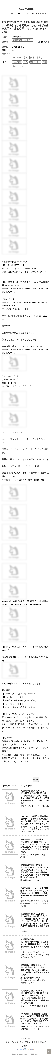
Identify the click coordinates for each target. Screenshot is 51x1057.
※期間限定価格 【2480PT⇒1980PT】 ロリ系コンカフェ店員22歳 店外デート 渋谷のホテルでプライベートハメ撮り (34, 944)
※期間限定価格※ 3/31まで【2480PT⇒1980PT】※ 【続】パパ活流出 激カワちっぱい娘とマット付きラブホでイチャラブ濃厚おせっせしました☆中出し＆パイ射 (34, 796)
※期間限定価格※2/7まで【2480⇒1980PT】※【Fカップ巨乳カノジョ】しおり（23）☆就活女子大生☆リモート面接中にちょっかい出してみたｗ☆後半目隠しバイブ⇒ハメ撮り (34, 871)
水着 (45, 62)
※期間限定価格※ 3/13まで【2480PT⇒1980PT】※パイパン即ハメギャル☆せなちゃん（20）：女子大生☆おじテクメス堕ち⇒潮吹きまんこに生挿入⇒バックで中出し (34, 996)
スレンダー (35, 62)
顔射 (21, 66)
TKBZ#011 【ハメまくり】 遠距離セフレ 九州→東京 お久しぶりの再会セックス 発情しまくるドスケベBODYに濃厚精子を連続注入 (34, 893)
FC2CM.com (25, 9)
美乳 (32, 57)
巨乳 (26, 62)
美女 (15, 66)
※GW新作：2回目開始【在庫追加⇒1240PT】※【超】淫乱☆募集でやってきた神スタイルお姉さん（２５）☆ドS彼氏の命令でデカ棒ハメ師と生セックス (34, 1019)
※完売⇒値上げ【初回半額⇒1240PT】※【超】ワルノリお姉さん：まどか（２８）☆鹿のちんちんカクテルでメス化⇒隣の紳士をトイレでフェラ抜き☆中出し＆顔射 (34, 845)
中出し (40, 57)
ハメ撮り (17, 57)
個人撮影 (17, 62)
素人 (26, 57)
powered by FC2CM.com (29, 1054)
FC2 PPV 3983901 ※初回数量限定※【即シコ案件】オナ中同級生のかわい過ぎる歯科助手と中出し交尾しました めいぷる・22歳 (25, 27)
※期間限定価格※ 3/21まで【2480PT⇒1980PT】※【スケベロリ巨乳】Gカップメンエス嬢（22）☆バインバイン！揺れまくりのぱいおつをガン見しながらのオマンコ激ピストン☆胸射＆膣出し (34, 921)
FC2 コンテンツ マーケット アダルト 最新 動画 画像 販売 (25, 1042)
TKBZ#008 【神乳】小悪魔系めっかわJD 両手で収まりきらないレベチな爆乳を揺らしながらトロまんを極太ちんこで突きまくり (34, 820)
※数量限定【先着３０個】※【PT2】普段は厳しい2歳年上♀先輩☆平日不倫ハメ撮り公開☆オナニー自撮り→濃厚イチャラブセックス (34, 970)
